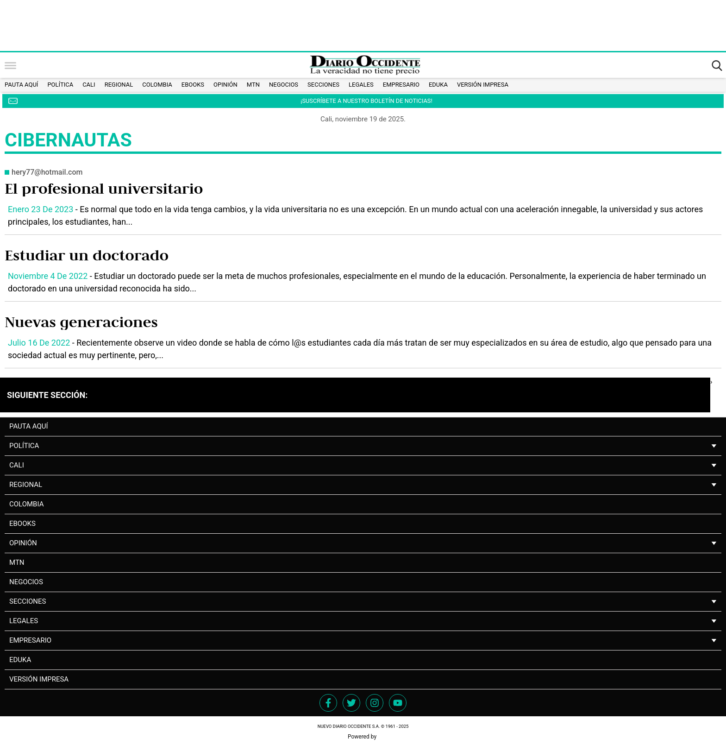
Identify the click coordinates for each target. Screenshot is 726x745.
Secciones (323, 84)
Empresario (401, 84)
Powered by (363, 736)
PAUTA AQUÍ (21, 84)
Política (60, 84)
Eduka (438, 84)
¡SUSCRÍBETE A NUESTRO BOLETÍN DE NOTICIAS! (366, 100)
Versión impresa (482, 84)
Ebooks (193, 84)
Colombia (157, 84)
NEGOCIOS (283, 84)
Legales (361, 84)
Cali (88, 84)
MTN (253, 84)
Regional (119, 84)
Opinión (225, 84)
